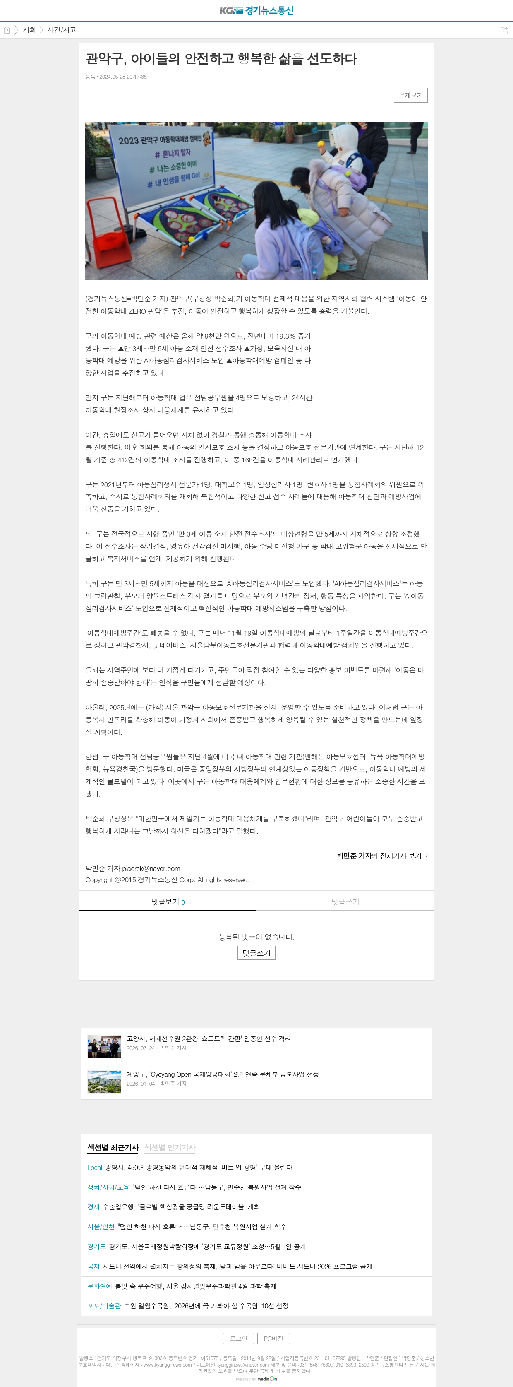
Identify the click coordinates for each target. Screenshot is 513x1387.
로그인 (238, 1338)
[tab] (112, 1148)
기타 (142, 94)
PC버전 (273, 1338)
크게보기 (410, 95)
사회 (29, 30)
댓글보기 (168, 901)
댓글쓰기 (345, 901)
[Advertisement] (376, 381)
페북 (92, 94)
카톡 (125, 94)
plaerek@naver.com (151, 868)
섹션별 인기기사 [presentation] (169, 1148)
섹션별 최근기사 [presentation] (112, 1148)
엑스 (109, 94)
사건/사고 (61, 30)
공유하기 (504, 30)
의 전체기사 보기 (379, 856)
